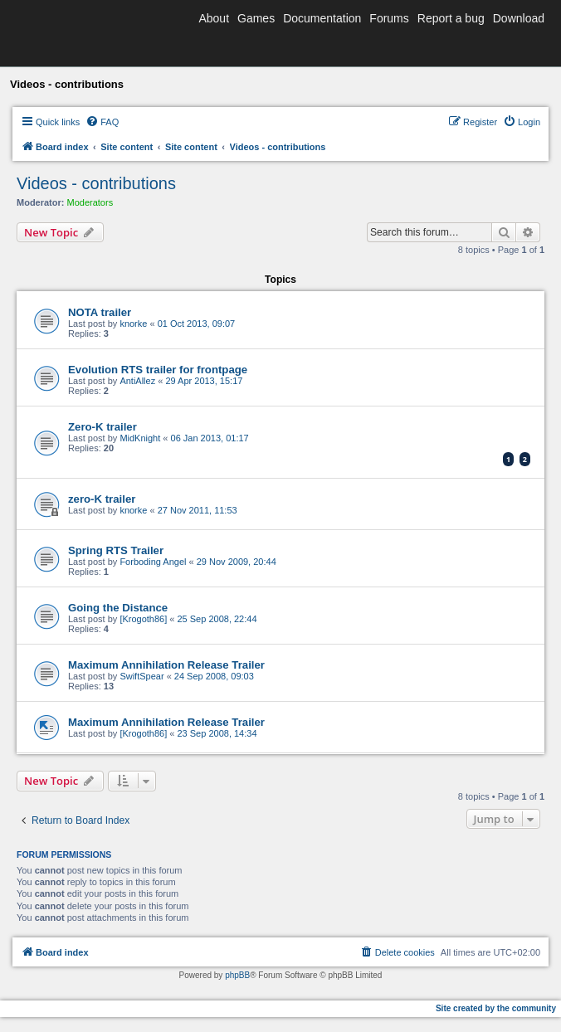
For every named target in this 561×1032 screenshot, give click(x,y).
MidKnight (140, 438)
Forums (388, 18)
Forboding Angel (153, 562)
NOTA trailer (99, 312)
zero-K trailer (101, 499)
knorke (133, 324)
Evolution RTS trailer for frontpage (157, 369)
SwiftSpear (141, 676)
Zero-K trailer (102, 427)
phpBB (237, 975)
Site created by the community (496, 1008)
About (213, 18)
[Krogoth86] (143, 619)
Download (518, 18)
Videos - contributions (96, 183)
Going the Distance (118, 607)
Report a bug (451, 18)
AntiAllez (137, 381)
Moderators (90, 202)
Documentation (322, 18)
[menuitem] (102, 122)
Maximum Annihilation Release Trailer (166, 665)
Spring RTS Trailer (115, 550)
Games (256, 18)
